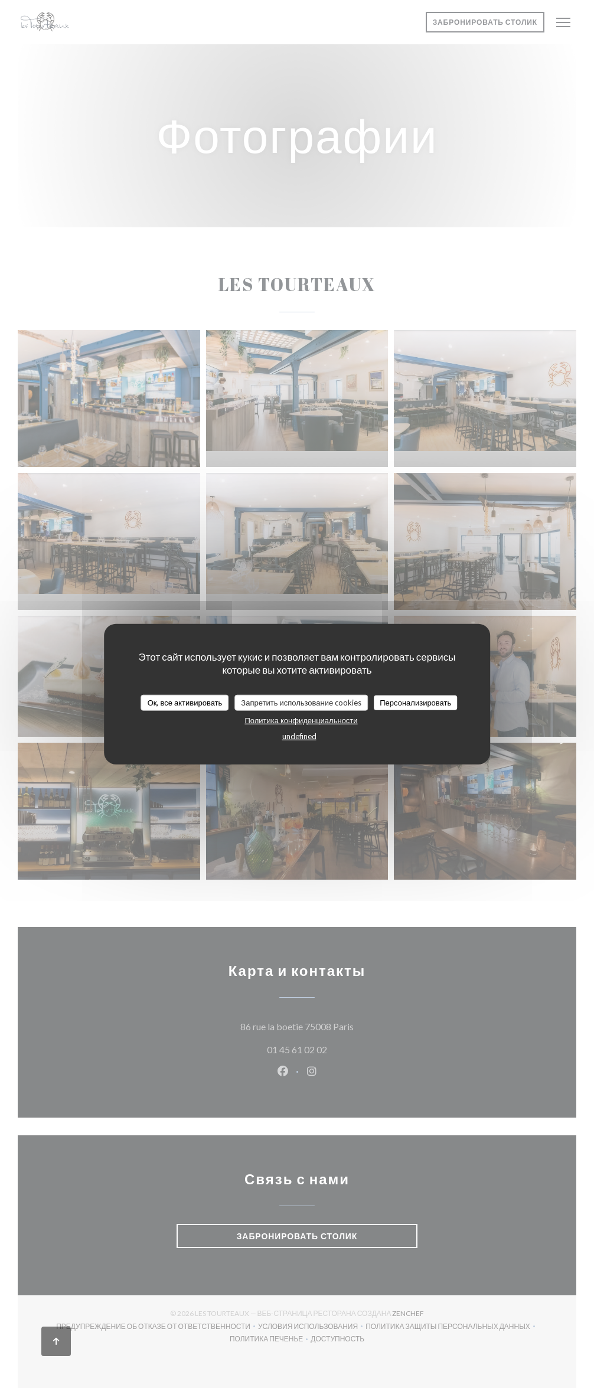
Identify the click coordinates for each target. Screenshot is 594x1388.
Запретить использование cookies (301, 702)
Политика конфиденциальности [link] (300, 720)
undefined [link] (299, 736)
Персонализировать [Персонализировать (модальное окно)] (415, 702)
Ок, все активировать (185, 702)
